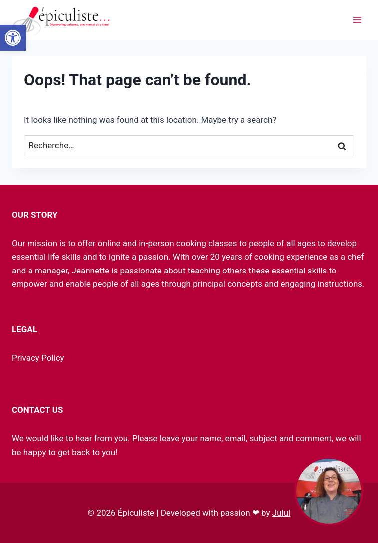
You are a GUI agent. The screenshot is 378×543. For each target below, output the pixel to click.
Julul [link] (281, 513)
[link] (13, 38)
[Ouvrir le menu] (357, 19)
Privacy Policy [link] (38, 358)
